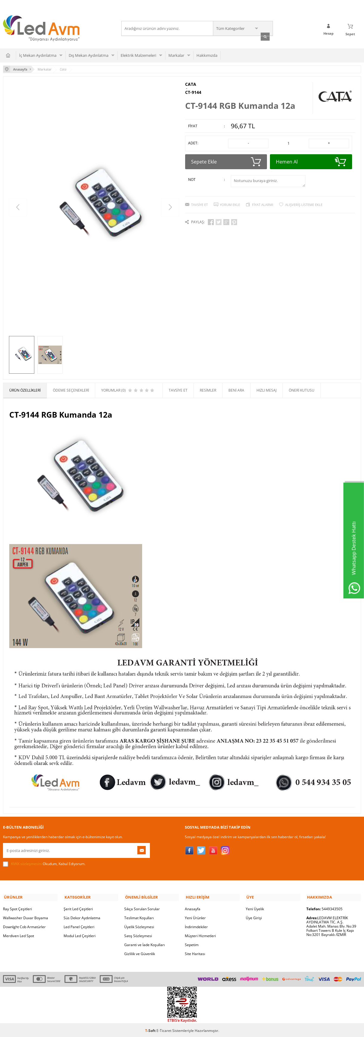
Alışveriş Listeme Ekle (303, 203)
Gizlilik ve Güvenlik (139, 952)
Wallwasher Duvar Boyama (25, 916)
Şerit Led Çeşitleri (78, 907)
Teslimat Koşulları (139, 916)
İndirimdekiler (196, 925)
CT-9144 (193, 92)
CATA (190, 84)
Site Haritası (195, 952)
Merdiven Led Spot (18, 934)
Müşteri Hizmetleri (200, 934)
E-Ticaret (163, 1029)
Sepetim (192, 943)
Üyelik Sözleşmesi (139, 925)
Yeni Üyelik (255, 907)
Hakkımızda (206, 55)
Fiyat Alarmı (262, 203)
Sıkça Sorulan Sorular (142, 907)
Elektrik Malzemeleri (138, 55)
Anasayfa (192, 907)
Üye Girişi (254, 916)
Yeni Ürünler (195, 916)
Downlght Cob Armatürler (24, 925)
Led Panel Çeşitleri (79, 925)
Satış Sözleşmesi (138, 934)
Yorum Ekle (230, 203)
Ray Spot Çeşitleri (17, 907)
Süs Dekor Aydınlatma (82, 916)
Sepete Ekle (226, 160)
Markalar (176, 55)
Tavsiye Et (199, 203)
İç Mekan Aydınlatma (37, 55)
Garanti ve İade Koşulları (144, 943)
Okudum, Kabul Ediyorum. (44, 864)
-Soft (150, 1029)
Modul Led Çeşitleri (80, 934)
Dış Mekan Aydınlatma (88, 55)
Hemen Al (311, 160)
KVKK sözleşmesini (26, 863)
